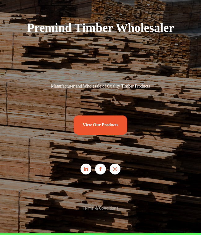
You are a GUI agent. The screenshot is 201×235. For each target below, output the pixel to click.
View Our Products (100, 125)
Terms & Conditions (101, 208)
